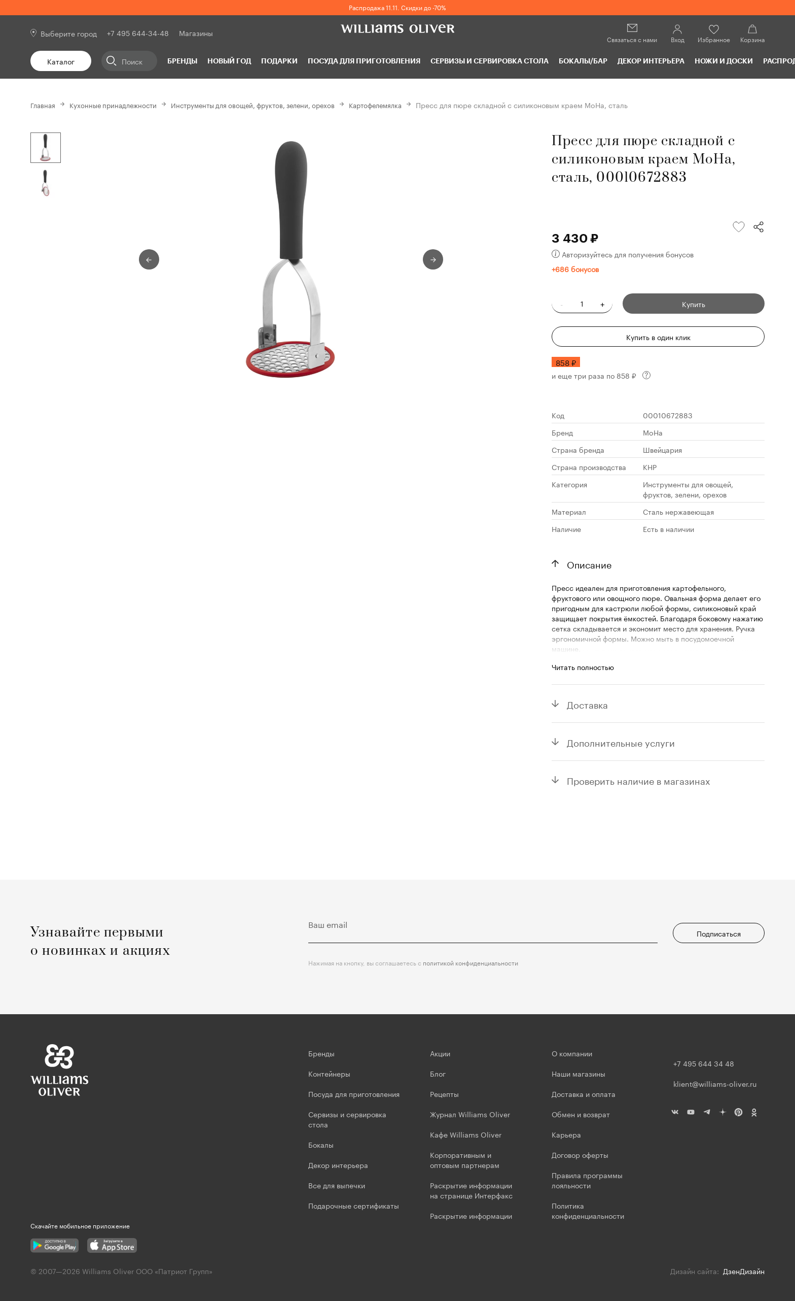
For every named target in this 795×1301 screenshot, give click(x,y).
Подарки (279, 60)
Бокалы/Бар (583, 60)
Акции (440, 1052)
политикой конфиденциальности (470, 962)
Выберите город (69, 33)
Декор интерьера (651, 60)
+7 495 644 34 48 (703, 1063)
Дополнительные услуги (621, 742)
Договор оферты (580, 1154)
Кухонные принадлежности (117, 104)
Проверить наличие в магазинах (638, 780)
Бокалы (321, 1144)
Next (433, 259)
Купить (693, 303)
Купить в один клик (658, 336)
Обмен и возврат (581, 1113)
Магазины (196, 32)
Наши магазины (578, 1073)
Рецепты (444, 1093)
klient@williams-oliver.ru (714, 1083)
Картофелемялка (398, 104)
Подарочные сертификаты (353, 1205)
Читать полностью (583, 666)
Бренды (182, 60)
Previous (149, 259)
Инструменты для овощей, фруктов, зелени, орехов (266, 104)
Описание (589, 563)
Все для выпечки (336, 1184)
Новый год (229, 60)
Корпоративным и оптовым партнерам (464, 1159)
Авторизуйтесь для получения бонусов (623, 253)
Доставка (587, 703)
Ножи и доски (724, 60)
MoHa (653, 432)
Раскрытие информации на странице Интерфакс (471, 1189)
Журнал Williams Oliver (470, 1113)
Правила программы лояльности (587, 1179)
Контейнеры (329, 1073)
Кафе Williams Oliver (465, 1134)
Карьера (566, 1134)
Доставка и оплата (584, 1093)
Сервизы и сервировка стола (489, 60)
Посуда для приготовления (364, 60)
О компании (572, 1052)
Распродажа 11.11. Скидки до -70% (397, 7)
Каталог (61, 60)
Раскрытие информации (471, 1215)
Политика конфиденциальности (588, 1210)
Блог (438, 1073)
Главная (43, 104)
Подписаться (719, 933)
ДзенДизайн (744, 1270)
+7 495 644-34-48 (138, 32)
